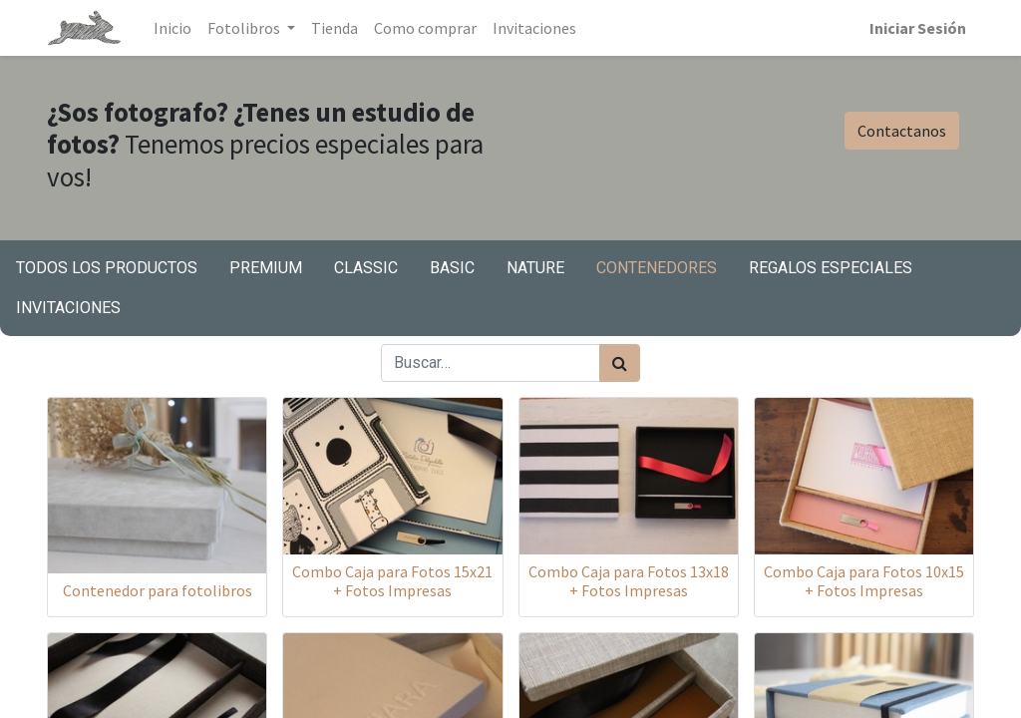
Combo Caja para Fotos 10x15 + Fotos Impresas (864, 580)
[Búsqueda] (619, 363)
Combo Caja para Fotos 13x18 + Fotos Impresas (628, 580)
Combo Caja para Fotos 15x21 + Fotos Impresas (392, 580)
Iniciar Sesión (917, 28)
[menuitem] (172, 28)
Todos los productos (106, 267)
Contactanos (901, 131)
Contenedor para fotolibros (157, 590)
